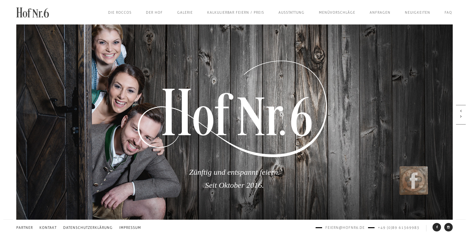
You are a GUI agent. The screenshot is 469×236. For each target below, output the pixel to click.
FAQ (448, 12)
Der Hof (154, 12)
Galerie (185, 12)
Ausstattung (291, 12)
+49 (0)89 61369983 (398, 228)
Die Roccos (120, 12)
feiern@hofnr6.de (345, 228)
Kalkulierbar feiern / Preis (235, 12)
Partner (24, 228)
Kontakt (48, 228)
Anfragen (380, 12)
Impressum (130, 228)
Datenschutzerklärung (88, 228)
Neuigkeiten (417, 12)
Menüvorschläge (337, 12)
